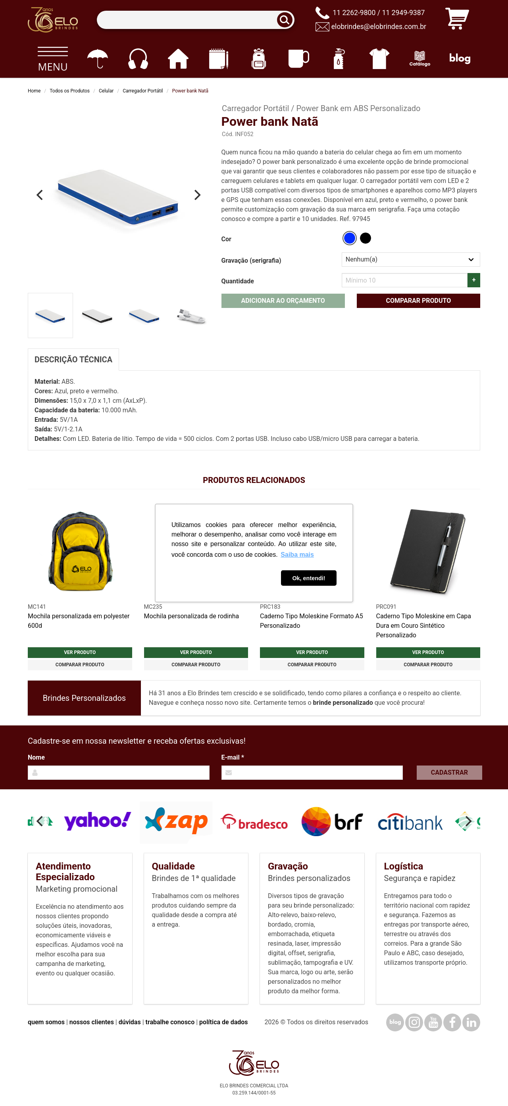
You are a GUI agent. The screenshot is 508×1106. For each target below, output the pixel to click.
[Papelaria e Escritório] (218, 59)
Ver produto (80, 652)
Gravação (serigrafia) (251, 260)
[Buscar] (287, 20)
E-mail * (232, 757)
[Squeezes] (339, 59)
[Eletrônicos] (138, 59)
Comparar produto (418, 300)
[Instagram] (414, 1022)
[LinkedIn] (471, 1022)
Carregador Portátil (143, 91)
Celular (106, 91)
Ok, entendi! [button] (308, 578)
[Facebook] (452, 1022)
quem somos (46, 1022)
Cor (226, 239)
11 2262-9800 (354, 13)
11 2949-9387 (403, 13)
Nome (36, 757)
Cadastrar (449, 772)
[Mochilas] (259, 59)
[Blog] (460, 59)
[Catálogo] (420, 59)
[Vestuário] (380, 59)
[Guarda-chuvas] (97, 59)
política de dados (223, 1022)
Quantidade (237, 281)
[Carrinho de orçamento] (457, 20)
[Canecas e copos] (299, 59)
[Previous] (40, 195)
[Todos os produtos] (52, 59)
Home (34, 91)
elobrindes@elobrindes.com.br (378, 27)
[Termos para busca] (195, 20)
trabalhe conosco (170, 1022)
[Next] (197, 195)
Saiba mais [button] (297, 554)
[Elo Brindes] (53, 20)
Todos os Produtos (70, 91)
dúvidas (130, 1022)
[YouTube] (433, 1022)
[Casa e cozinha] (178, 59)
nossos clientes (91, 1022)
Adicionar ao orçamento (283, 300)
